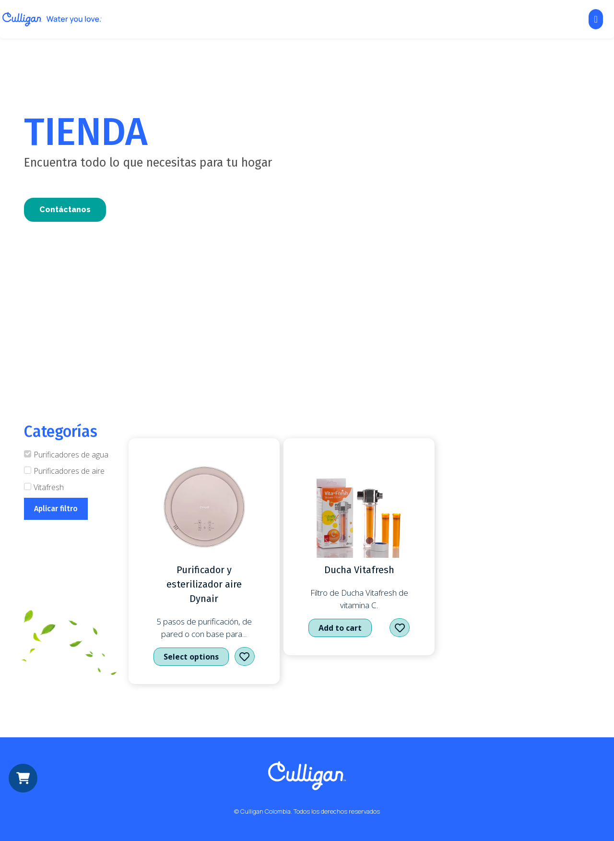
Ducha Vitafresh (359, 570)
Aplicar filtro (56, 508)
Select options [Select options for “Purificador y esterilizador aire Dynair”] (191, 656)
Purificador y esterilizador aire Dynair (204, 584)
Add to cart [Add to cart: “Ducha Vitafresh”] (340, 628)
